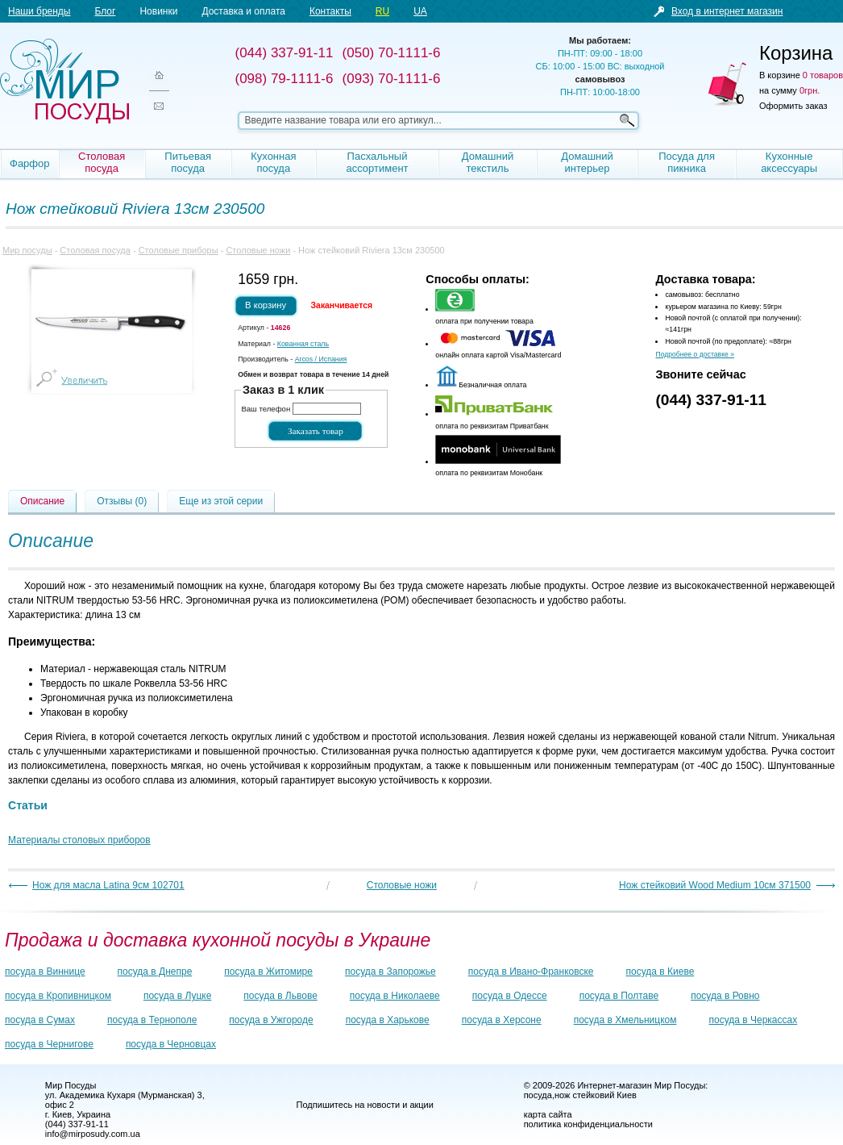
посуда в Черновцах (171, 1044)
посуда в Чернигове (49, 1044)
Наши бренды (39, 11)
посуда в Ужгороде (271, 1020)
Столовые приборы (178, 250)
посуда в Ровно (725, 995)
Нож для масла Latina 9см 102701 (108, 885)
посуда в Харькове (388, 1020)
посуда (538, 1095)
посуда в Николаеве (395, 995)
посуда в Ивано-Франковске (531, 971)
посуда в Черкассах (752, 1020)
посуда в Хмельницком (625, 1020)
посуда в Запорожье (390, 971)
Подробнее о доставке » (694, 354)
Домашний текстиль (487, 162)
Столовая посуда (101, 162)
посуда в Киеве (660, 971)
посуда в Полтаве (618, 995)
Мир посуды (64, 81)
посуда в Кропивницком (58, 995)
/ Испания (321, 359)
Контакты (330, 11)
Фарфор (30, 163)
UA (420, 11)
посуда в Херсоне (502, 1020)
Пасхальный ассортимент (377, 162)
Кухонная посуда (273, 162)
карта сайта (548, 1114)
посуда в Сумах (40, 1020)
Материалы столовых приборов (79, 840)
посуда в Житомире (268, 971)
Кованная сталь (303, 344)
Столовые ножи (258, 250)
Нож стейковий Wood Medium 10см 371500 (715, 885)
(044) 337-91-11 (710, 399)
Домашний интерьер (587, 162)
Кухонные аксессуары (789, 162)
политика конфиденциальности (588, 1124)
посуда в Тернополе (152, 1020)
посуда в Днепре (155, 971)
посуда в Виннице (45, 971)
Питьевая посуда (187, 162)
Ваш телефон (265, 408)
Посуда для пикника (686, 162)
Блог (104, 11)
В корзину (265, 305)
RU (382, 11)
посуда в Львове (280, 995)
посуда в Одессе (509, 995)
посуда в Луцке (177, 995)
